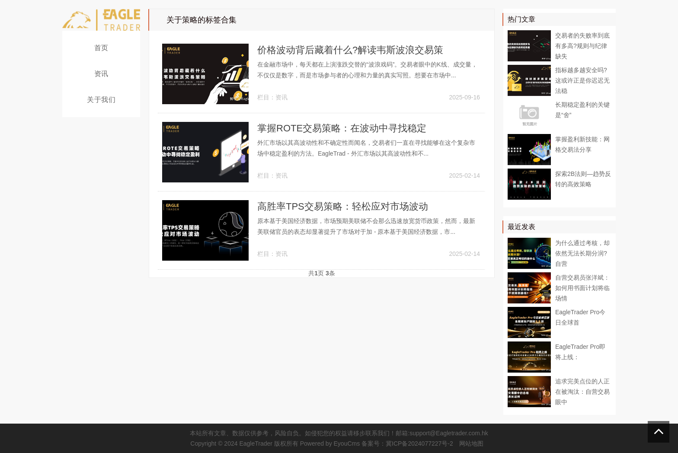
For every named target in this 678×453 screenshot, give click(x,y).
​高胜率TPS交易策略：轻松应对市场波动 (342, 206)
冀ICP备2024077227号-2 (419, 443)
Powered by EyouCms (329, 443)
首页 (101, 47)
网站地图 (471, 443)
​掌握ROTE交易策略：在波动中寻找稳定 (341, 128)
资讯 (101, 73)
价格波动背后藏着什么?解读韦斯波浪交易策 (350, 50)
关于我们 (101, 99)
